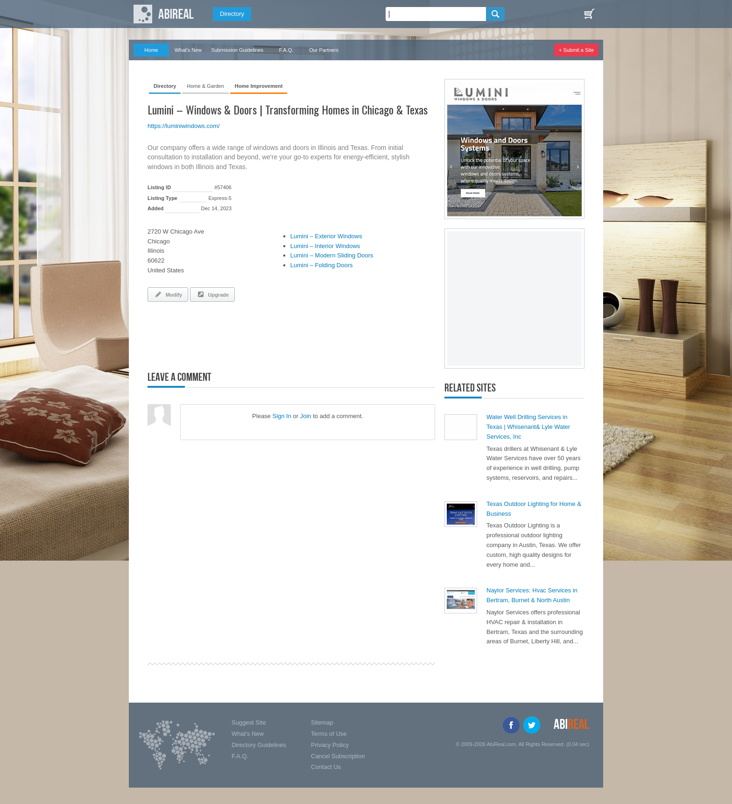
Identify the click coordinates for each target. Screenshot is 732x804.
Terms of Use (329, 733)
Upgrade (212, 294)
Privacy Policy (330, 744)
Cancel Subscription (338, 756)
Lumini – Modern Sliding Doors (331, 255)
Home (151, 50)
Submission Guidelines (237, 50)
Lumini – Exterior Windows (326, 236)
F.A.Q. (286, 50)
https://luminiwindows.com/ (184, 125)
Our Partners (323, 50)
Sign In (281, 416)
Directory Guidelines (259, 744)
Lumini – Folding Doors (321, 265)
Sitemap (322, 722)
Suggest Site (249, 722)
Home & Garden (205, 86)
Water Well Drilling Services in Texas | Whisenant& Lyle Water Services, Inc (528, 426)
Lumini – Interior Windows (325, 245)
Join (305, 416)
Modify (168, 294)
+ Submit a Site (576, 50)
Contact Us (326, 766)
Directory (232, 13)
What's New (188, 50)
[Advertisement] (257, 334)
